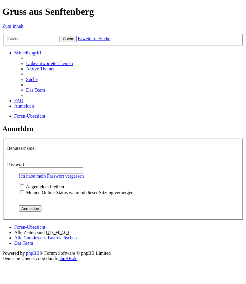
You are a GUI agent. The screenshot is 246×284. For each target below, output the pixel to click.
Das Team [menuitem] (35, 89)
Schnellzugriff (27, 52)
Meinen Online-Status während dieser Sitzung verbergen (77, 192)
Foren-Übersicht (29, 116)
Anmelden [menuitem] (24, 105)
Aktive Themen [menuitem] (41, 68)
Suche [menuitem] (32, 79)
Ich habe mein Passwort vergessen (51, 175)
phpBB (32, 253)
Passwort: (16, 164)
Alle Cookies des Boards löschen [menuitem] (45, 237)
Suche (68, 39)
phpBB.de (67, 258)
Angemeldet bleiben (42, 186)
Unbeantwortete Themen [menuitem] (49, 63)
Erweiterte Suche (94, 38)
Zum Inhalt (13, 26)
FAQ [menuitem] (18, 100)
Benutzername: (21, 148)
